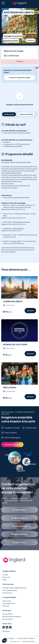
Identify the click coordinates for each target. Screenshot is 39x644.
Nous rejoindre (7, 614)
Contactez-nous (15, 641)
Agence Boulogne (20, 526)
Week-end (6, 577)
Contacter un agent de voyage (19, 77)
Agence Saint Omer (21, 534)
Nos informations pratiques (11, 616)
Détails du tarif (9, 114)
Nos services (6, 601)
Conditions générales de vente (26, 638)
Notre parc (6, 606)
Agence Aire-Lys (21, 542)
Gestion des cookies (28, 641)
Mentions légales (9, 638)
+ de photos (30, 40)
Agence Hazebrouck (21, 518)
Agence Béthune (21, 510)
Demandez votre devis (12, 444)
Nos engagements (8, 603)
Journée (5, 575)
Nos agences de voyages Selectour (14, 588)
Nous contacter (7, 619)
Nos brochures (7, 593)
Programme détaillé (26, 114)
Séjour (4, 580)
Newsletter (6, 631)
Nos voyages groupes (9, 590)
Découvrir (30, 310)
